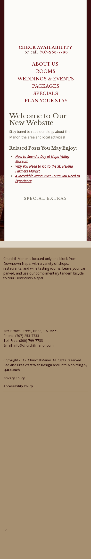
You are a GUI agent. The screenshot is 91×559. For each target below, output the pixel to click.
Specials (45, 93)
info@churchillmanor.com (34, 345)
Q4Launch (11, 370)
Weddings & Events (45, 79)
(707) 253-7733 (27, 335)
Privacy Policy (14, 378)
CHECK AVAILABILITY (45, 47)
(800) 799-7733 (31, 340)
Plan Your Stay (46, 100)
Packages (45, 86)
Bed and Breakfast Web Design (27, 365)
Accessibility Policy (18, 386)
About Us (45, 64)
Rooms (45, 71)
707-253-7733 (54, 52)
